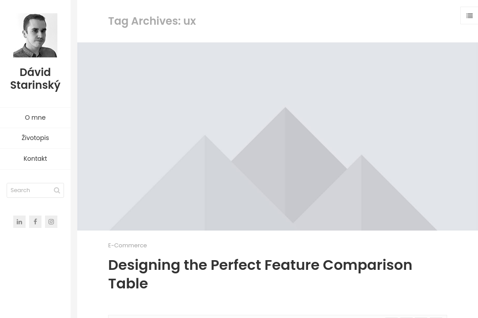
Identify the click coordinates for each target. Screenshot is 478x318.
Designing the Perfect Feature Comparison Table (260, 274)
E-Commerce (127, 245)
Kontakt (35, 158)
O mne (35, 117)
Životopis (35, 137)
